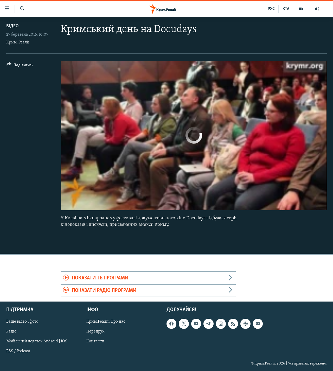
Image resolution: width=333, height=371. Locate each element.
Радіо (11, 331)
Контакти (95, 341)
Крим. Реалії (17, 42)
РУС (271, 9)
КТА (286, 9)
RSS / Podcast (18, 351)
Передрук (95, 331)
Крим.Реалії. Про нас (105, 321)
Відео (12, 26)
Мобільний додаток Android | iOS (36, 341)
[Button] (20, 66)
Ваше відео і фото (22, 321)
